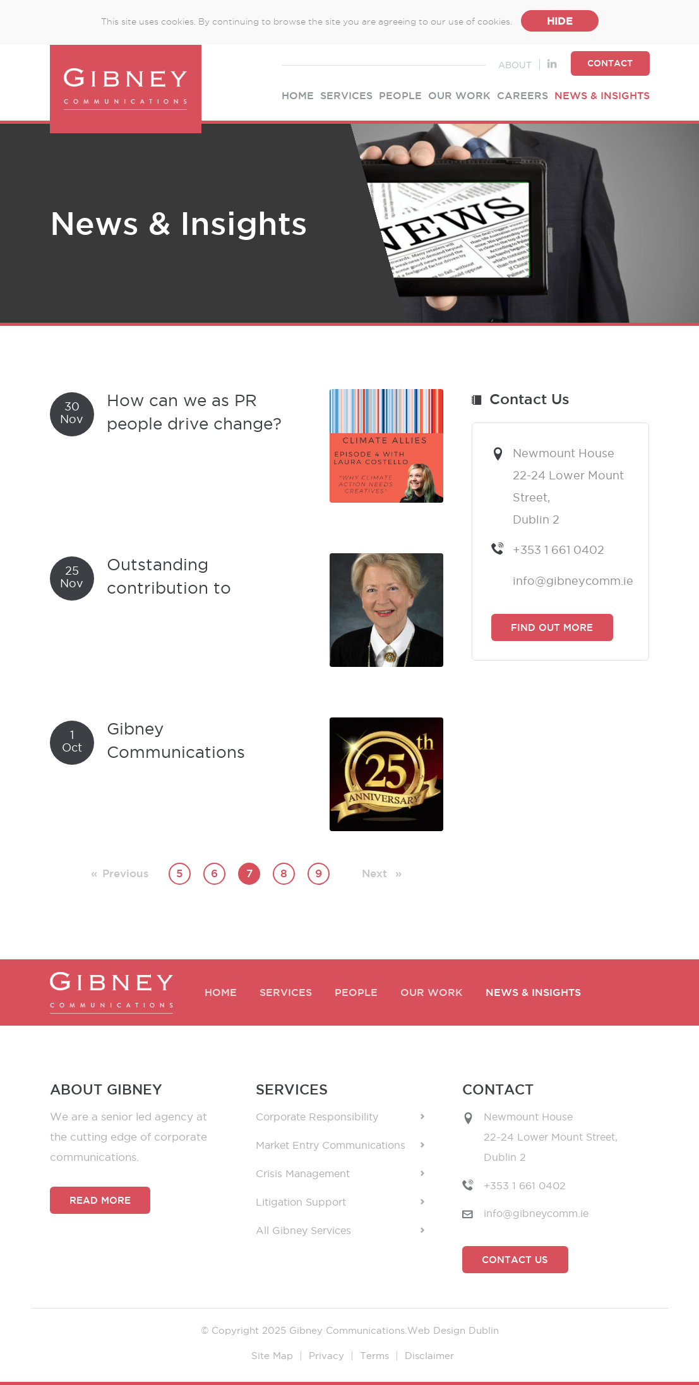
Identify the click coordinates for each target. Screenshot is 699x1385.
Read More (100, 1200)
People (400, 96)
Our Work (459, 96)
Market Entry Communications (340, 1145)
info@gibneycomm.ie (571, 581)
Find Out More (552, 627)
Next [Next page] (382, 871)
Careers (522, 96)
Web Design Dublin (453, 1330)
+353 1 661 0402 (558, 549)
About (515, 65)
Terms (374, 1355)
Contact (610, 63)
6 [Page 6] (214, 873)
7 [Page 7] (249, 873)
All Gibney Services (340, 1230)
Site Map (272, 1355)
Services (346, 96)
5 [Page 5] (179, 873)
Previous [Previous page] (125, 871)
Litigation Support (340, 1202)
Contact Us (515, 1259)
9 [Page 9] (318, 873)
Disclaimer (429, 1355)
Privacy (326, 1355)
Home (298, 96)
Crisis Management (340, 1173)
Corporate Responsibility (340, 1117)
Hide (560, 21)
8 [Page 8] (283, 873)
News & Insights (602, 96)
